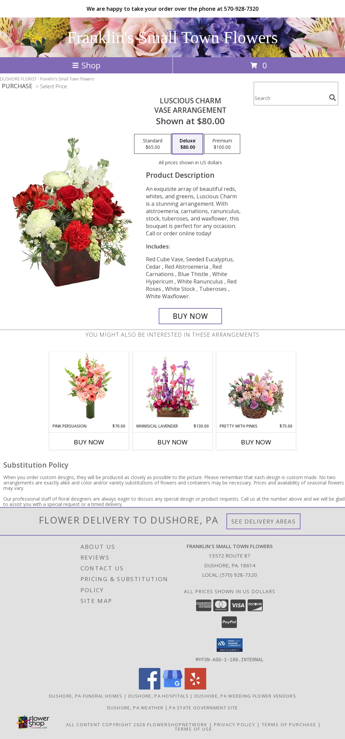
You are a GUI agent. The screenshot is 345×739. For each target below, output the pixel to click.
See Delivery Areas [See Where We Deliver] (263, 521)
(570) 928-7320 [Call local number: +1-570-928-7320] (238, 574)
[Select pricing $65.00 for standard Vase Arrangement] (152, 144)
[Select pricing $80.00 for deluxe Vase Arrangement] (187, 144)
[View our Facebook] (149, 687)
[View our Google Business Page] (172, 687)
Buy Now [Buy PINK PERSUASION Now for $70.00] (89, 442)
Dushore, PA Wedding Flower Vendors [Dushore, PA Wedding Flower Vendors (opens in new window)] (245, 696)
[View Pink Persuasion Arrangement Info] (89, 388)
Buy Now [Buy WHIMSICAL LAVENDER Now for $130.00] (172, 442)
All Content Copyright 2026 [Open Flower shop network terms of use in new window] (106, 724)
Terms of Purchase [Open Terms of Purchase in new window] (289, 724)
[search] (332, 97)
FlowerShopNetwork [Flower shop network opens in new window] (177, 724)
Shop (86, 65)
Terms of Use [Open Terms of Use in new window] (193, 729)
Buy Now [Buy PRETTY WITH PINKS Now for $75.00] (256, 442)
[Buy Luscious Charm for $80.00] (190, 316)
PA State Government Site (203, 707)
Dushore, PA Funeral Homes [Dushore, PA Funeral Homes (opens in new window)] (86, 696)
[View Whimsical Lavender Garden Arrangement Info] (173, 388)
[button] (230, 645)
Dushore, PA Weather (135, 707)
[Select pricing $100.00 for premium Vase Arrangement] (222, 144)
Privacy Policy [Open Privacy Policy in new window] (234, 724)
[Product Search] (290, 98)
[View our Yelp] (195, 687)
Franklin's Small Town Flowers (172, 37)
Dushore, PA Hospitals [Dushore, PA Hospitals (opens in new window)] (158, 696)
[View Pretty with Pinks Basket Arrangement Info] (256, 388)
